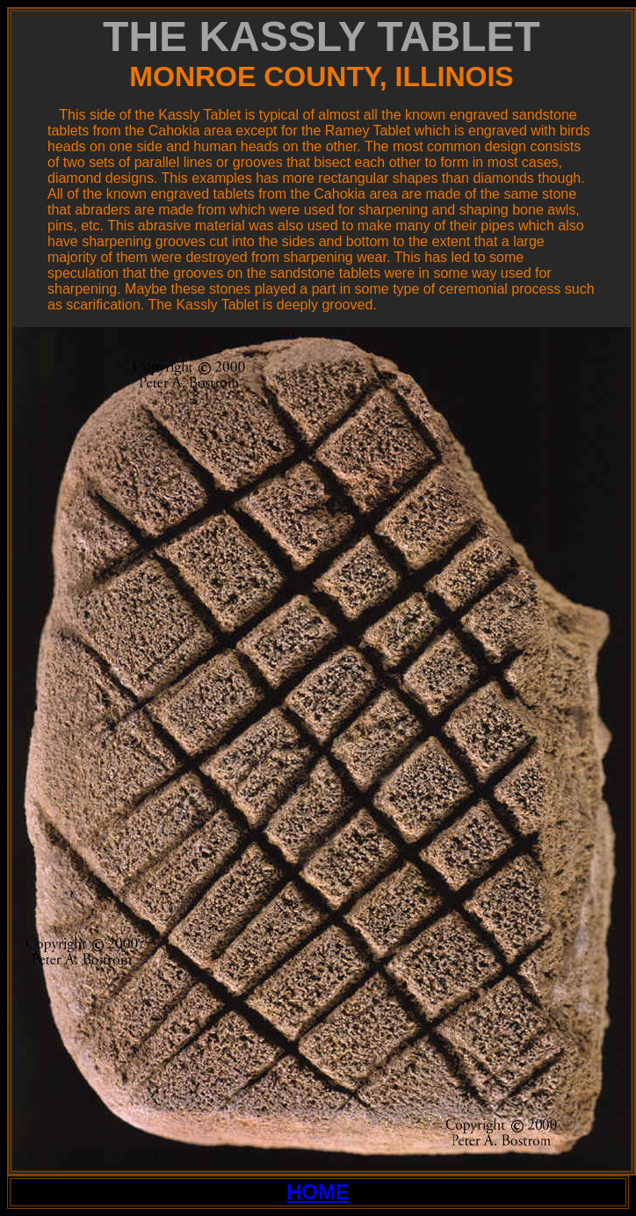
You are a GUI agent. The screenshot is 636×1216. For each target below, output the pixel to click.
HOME (318, 1192)
